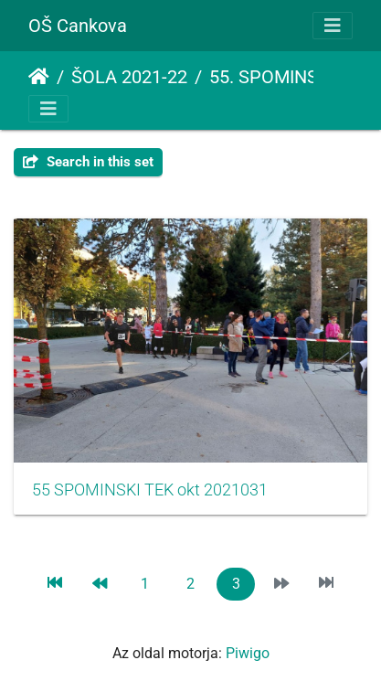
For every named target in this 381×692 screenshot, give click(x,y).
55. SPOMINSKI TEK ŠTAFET (285, 77)
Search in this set (88, 162)
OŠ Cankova (77, 26)
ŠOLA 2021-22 (129, 77)
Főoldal (38, 76)
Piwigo (248, 653)
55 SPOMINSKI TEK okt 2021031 (150, 490)
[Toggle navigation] (332, 25)
